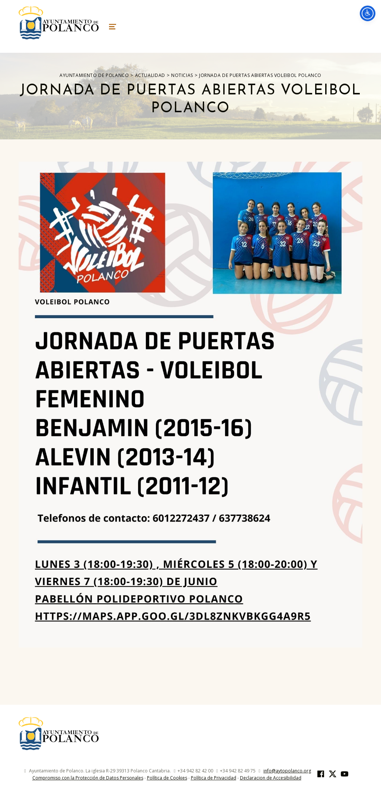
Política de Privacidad (213, 778)
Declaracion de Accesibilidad (270, 778)
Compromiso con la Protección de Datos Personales (87, 778)
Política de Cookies (167, 778)
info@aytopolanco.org (287, 771)
